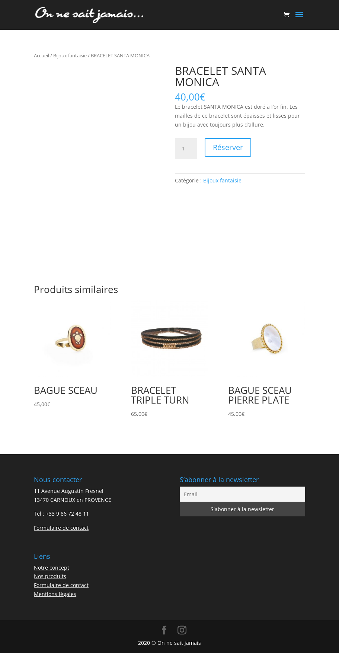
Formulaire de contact (61, 527)
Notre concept (51, 567)
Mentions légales (55, 594)
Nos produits (50, 576)
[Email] (242, 494)
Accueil (41, 55)
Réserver (228, 147)
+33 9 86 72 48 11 (67, 513)
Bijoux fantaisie (70, 55)
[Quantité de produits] (186, 148)
